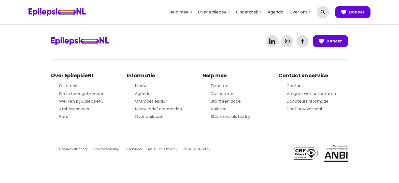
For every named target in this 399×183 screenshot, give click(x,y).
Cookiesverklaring (73, 149)
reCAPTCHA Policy (196, 149)
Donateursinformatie (308, 101)
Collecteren (223, 94)
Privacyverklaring (106, 149)
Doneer (352, 12)
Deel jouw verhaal (304, 109)
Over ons (298, 12)
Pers (63, 116)
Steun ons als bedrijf (231, 116)
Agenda (275, 12)
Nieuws (142, 86)
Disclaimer (133, 149)
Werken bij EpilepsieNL (81, 101)
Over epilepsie (212, 12)
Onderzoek (247, 12)
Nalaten (218, 109)
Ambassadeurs (74, 109)
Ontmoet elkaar (151, 101)
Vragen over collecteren (311, 94)
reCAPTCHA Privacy (162, 149)
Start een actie (226, 101)
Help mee (179, 12)
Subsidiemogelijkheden (81, 94)
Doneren (219, 86)
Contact (295, 86)
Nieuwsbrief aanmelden (158, 109)
